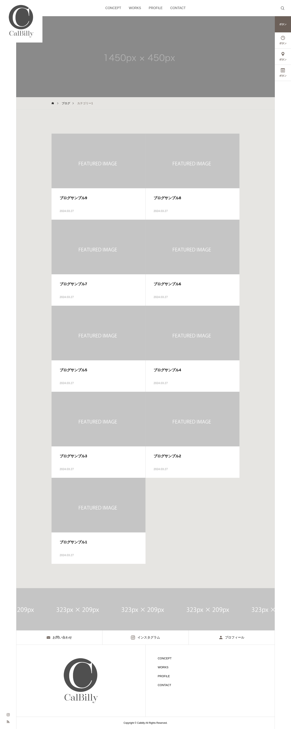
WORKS (135, 8)
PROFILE (155, 8)
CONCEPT (113, 8)
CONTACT (178, 8)
